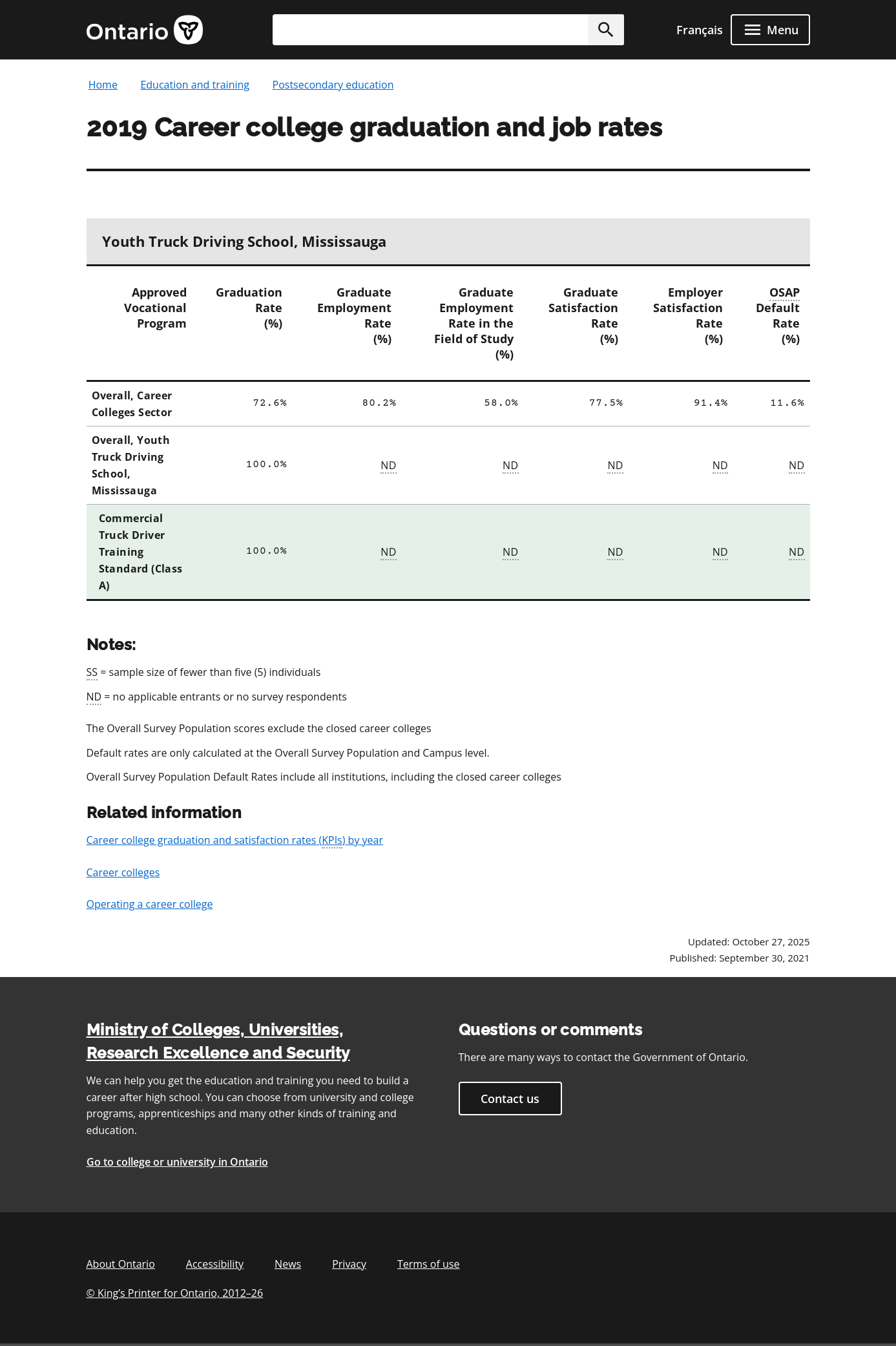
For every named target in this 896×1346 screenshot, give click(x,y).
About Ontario (121, 1264)
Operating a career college (150, 904)
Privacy (349, 1264)
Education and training (194, 85)
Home (103, 85)
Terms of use (428, 1264)
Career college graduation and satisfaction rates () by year (235, 840)
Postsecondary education (333, 85)
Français (699, 29)
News (288, 1264)
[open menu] (770, 29)
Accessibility (215, 1264)
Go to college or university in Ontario (177, 1162)
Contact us (510, 1098)
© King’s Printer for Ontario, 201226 (175, 1292)
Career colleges (123, 872)
